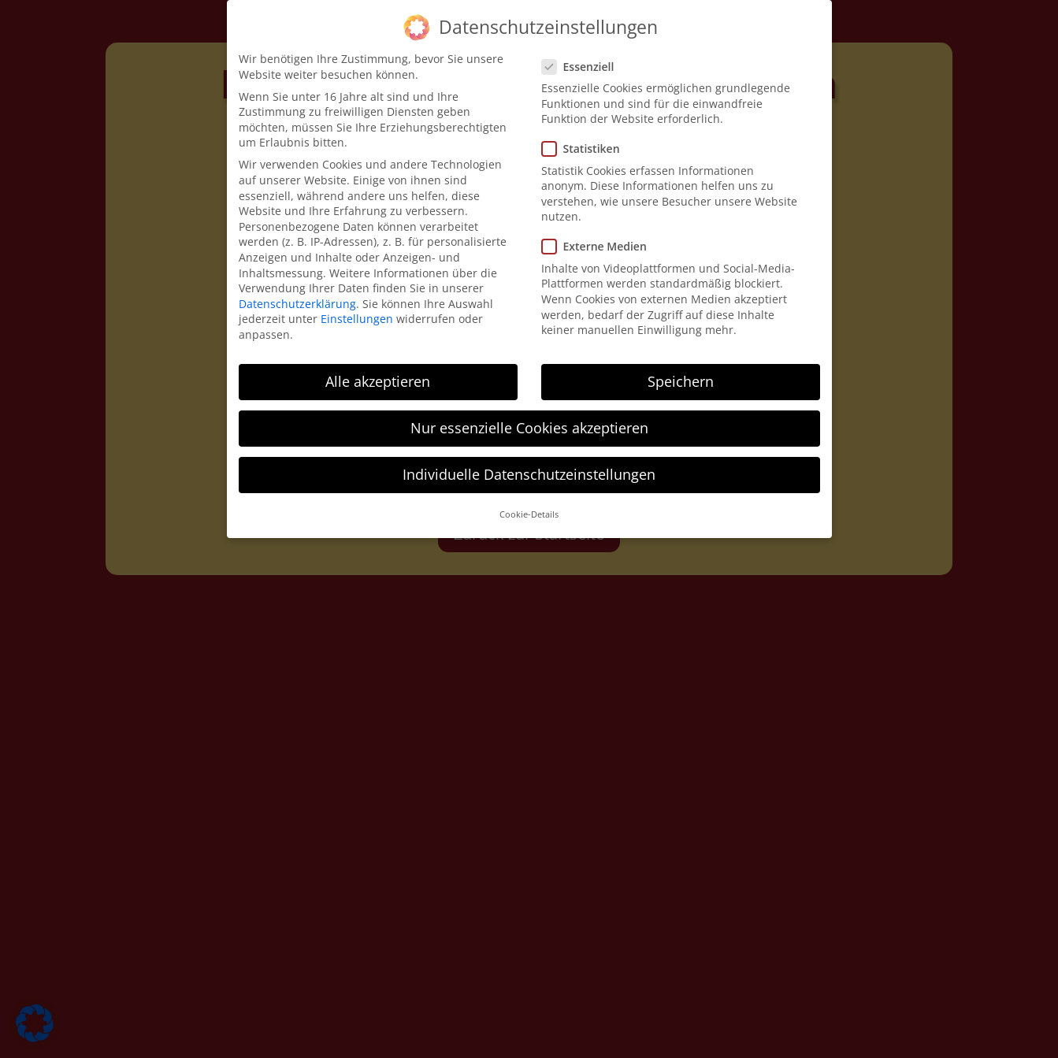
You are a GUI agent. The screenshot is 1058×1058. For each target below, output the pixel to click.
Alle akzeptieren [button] (377, 379)
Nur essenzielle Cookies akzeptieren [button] (529, 426)
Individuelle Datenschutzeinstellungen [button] (529, 472)
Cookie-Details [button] (529, 513)
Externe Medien (600, 245)
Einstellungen (357, 317)
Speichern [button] (681, 379)
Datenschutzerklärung (297, 302)
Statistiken (587, 147)
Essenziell (584, 65)
